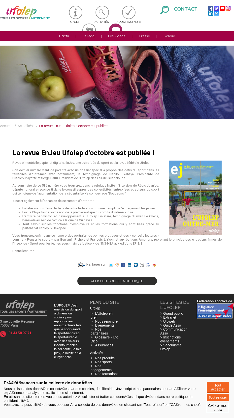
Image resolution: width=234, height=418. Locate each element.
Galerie (169, 36)
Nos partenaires (99, 331)
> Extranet (168, 317)
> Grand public (171, 313)
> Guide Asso (170, 325)
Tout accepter (218, 387)
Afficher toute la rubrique (117, 281)
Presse (144, 36)
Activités (102, 22)
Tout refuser (218, 397)
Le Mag (89, 36)
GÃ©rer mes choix (218, 408)
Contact (186, 9)
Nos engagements (101, 368)
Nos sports (103, 362)
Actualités (25, 126)
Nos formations (106, 374)
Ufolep (75, 22)
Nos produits (105, 358)
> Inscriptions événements (170, 339)
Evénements (104, 325)
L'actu (64, 36)
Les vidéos (116, 36)
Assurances (104, 345)
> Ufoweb (167, 321)
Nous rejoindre (128, 22)
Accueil (5, 126)
